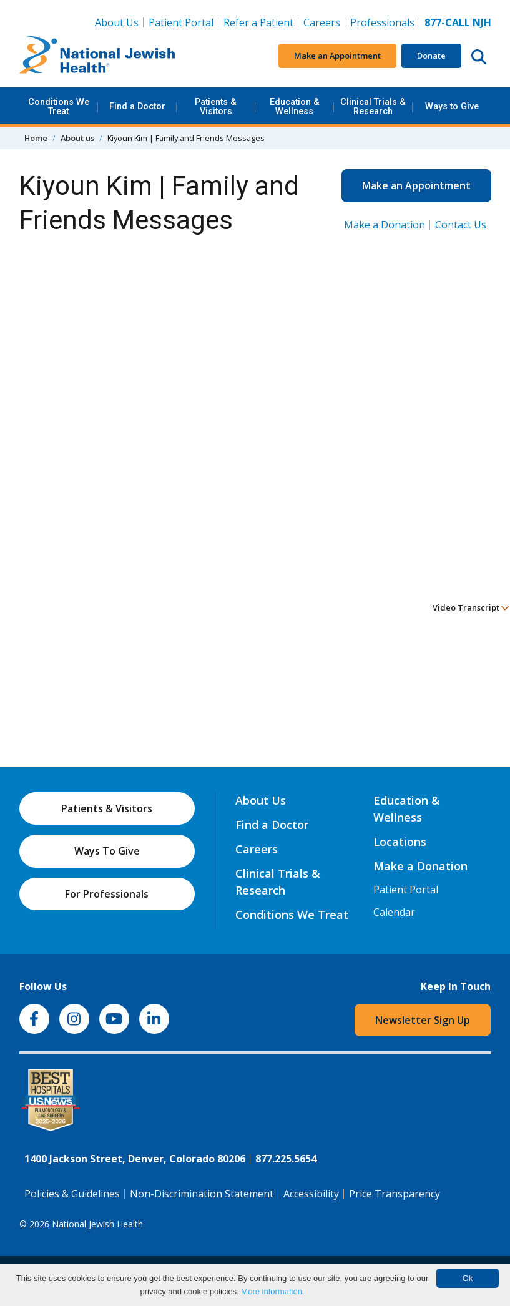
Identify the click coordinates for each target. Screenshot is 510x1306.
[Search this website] (478, 56)
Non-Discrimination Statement (201, 1193)
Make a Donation (384, 225)
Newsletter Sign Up (422, 1020)
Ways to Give (452, 106)
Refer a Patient (258, 22)
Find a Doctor (137, 106)
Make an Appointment (337, 55)
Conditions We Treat (58, 106)
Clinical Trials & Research (373, 106)
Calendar (394, 912)
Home (35, 138)
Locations (399, 841)
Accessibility (311, 1193)
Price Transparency (394, 1193)
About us (77, 138)
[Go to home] (97, 56)
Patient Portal (181, 22)
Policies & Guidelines (72, 1193)
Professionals (382, 22)
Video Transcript (471, 607)
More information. (272, 1291)
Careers (321, 22)
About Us (117, 22)
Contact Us (460, 225)
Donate (431, 55)
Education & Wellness (295, 106)
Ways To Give (107, 851)
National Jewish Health (97, 1224)
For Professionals (107, 894)
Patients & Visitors (216, 106)
